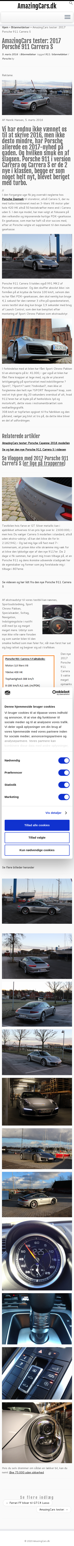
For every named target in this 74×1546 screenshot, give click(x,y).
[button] (71, 4)
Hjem (5, 27)
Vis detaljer (54, 812)
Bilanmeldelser (20, 27)
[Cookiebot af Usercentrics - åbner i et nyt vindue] (52, 692)
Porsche (6, 58)
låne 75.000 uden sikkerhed (26, 1472)
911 (48, 54)
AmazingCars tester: (53, 1509)
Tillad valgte (36, 837)
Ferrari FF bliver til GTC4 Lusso (27, 1503)
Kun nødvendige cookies (37, 850)
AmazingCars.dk (37, 6)
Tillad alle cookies (37, 825)
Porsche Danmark (13, 199)
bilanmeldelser (60, 54)
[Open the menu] (67, 17)
